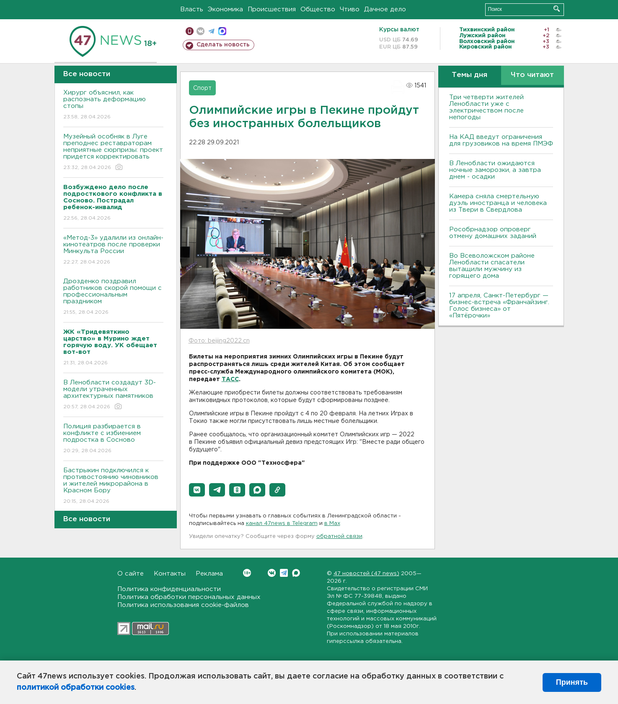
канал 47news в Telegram (282, 523)
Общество (317, 9)
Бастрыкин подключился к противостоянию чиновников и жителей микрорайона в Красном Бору (113, 486)
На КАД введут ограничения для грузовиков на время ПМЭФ (501, 140)
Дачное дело (385, 9)
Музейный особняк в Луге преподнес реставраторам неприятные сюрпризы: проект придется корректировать (113, 152)
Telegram (284, 573)
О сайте (130, 573)
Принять (572, 682)
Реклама (209, 573)
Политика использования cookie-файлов (183, 605)
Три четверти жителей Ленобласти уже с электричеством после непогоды (486, 107)
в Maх (332, 523)
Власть (191, 9)
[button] (197, 490)
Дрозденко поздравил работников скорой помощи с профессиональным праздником (113, 297)
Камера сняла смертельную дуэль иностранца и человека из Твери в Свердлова (498, 203)
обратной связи (339, 536)
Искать (556, 8)
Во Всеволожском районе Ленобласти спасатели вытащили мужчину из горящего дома (492, 266)
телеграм (211, 31)
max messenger (222, 31)
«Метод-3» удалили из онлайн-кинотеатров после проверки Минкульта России (113, 250)
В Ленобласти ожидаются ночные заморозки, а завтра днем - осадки (495, 170)
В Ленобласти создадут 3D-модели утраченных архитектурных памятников (113, 395)
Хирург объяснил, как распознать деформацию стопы (113, 105)
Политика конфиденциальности (169, 589)
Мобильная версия (190, 31)
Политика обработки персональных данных (189, 597)
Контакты (170, 573)
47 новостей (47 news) (366, 573)
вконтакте (200, 31)
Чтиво (349, 9)
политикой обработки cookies (75, 687)
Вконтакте (247, 573)
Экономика (225, 9)
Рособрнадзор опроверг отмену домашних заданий (492, 233)
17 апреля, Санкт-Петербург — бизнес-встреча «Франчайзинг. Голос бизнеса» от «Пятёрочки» (499, 305)
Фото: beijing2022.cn (219, 340)
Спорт (202, 88)
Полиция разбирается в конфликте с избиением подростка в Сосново (113, 439)
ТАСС (230, 379)
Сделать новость (223, 44)
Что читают (532, 75)
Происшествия (272, 9)
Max (296, 573)
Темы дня (469, 75)
